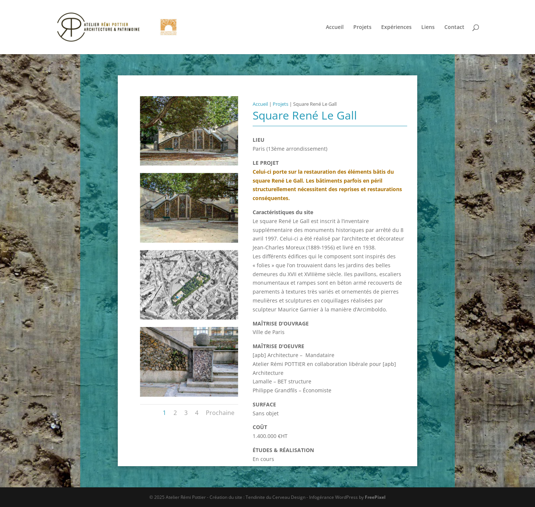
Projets (362, 27)
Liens (428, 27)
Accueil (335, 27)
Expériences (396, 27)
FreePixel (375, 497)
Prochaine (220, 413)
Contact (454, 27)
